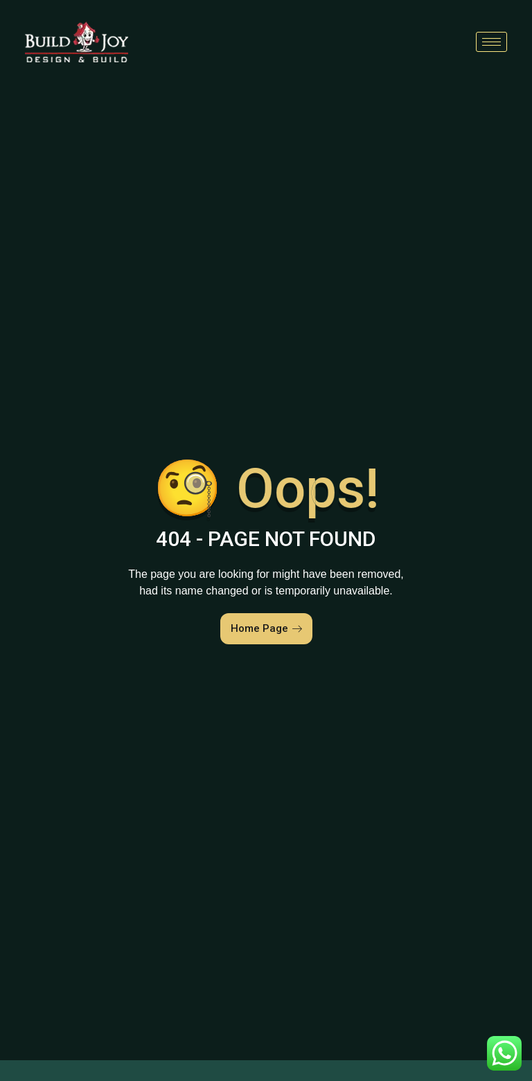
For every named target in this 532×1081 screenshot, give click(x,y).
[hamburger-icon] (491, 42)
